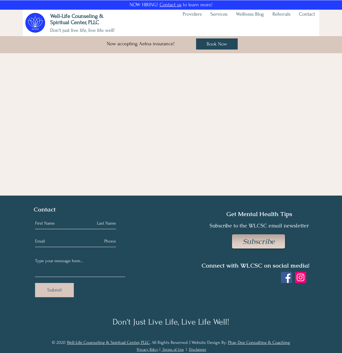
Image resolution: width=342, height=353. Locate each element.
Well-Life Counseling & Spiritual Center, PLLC (108, 342)
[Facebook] (286, 277)
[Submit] (54, 290)
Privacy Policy (147, 349)
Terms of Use (173, 349)
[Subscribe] (258, 241)
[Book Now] (217, 44)
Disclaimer (197, 349)
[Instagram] (300, 277)
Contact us (171, 4)
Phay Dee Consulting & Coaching (259, 342)
